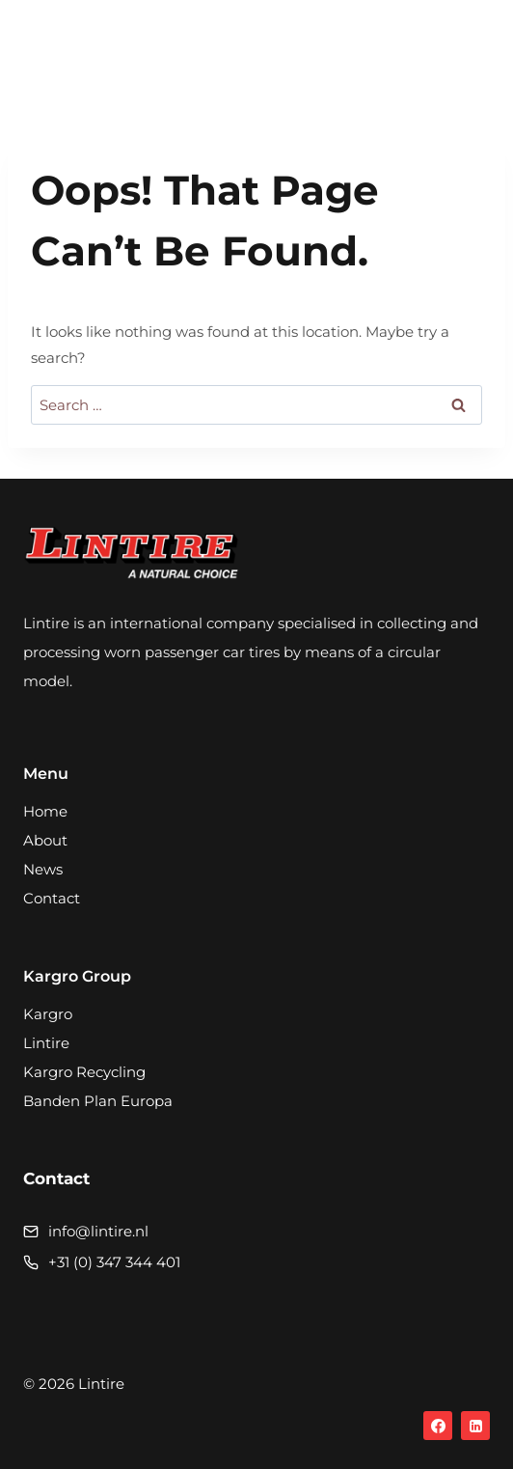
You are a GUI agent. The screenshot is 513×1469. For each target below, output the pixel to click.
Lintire (46, 1043)
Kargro (47, 1014)
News (43, 869)
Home (45, 811)
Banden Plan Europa (98, 1101)
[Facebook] (437, 1425)
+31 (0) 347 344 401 (114, 1262)
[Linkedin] (475, 1425)
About (45, 840)
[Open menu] (469, 52)
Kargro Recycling (84, 1072)
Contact (51, 898)
